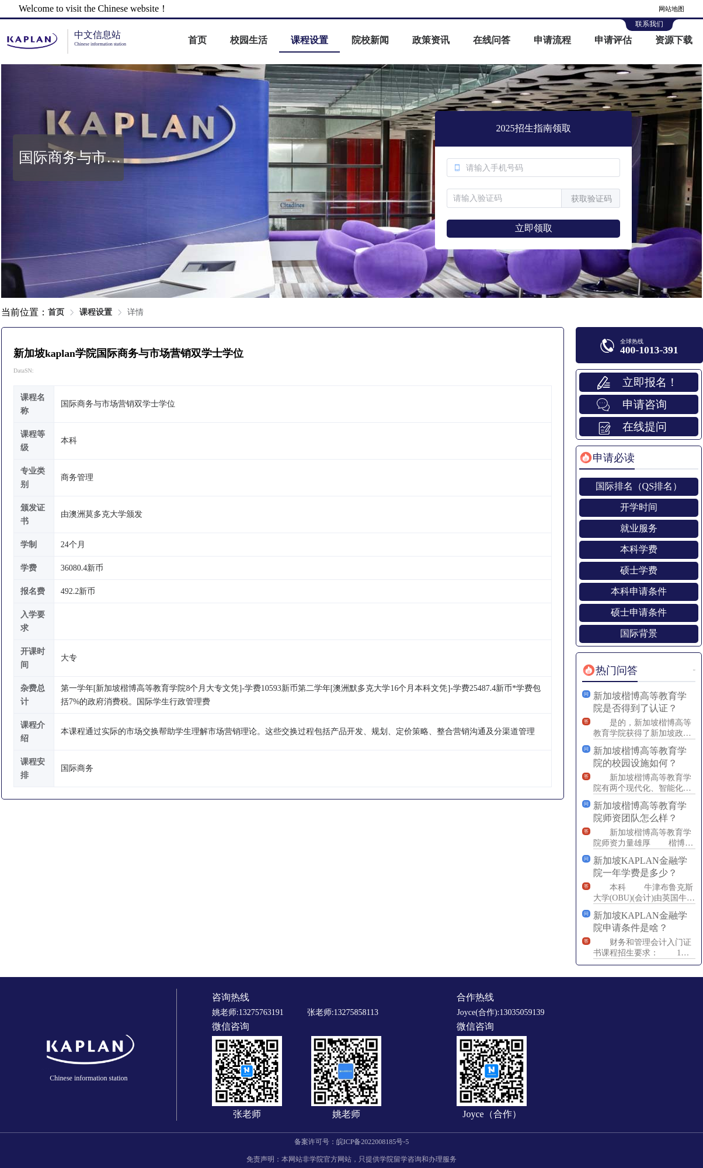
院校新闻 (370, 40)
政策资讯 (431, 40)
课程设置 (309, 40)
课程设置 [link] (95, 312)
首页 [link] (56, 312)
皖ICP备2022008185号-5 (372, 1142)
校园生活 (248, 40)
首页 (197, 40)
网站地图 (671, 8)
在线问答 (491, 40)
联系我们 (649, 24)
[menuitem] (197, 41)
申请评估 (613, 40)
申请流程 (552, 40)
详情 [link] (135, 312)
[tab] (607, 458)
